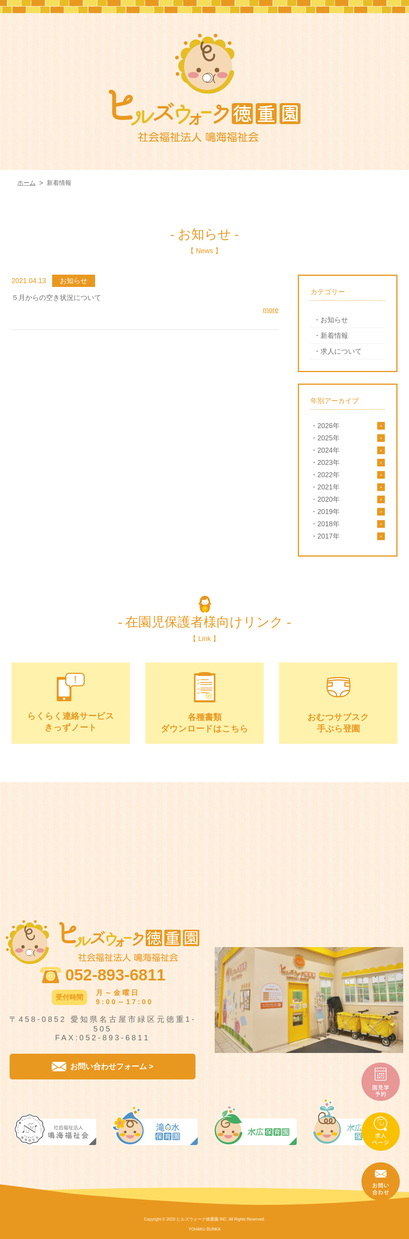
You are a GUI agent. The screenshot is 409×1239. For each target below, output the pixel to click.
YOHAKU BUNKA (204, 1229)
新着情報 (334, 335)
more (271, 310)
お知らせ (334, 320)
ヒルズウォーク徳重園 (197, 1219)
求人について (341, 351)
